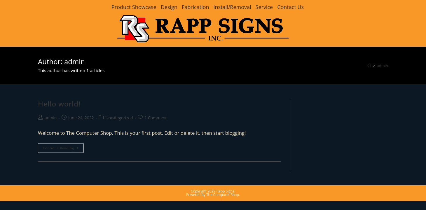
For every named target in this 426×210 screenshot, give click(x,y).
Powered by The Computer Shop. (213, 194)
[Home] (369, 65)
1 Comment (155, 117)
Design (169, 7)
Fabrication (195, 7)
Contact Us (290, 7)
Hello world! (59, 103)
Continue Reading (63, 149)
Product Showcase (133, 7)
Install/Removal (232, 7)
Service (264, 7)
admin (382, 65)
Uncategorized (119, 117)
